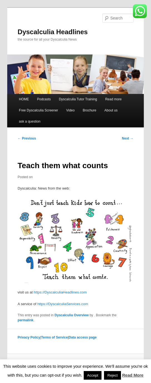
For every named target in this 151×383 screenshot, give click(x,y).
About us (110, 110)
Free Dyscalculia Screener (38, 110)
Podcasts (44, 99)
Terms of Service (54, 337)
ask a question (29, 121)
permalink (25, 320)
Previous (27, 138)
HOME (24, 99)
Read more (113, 99)
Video (70, 110)
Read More (132, 375)
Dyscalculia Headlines (53, 32)
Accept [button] (92, 375)
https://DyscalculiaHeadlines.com (60, 292)
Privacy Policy (29, 337)
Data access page (83, 337)
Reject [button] (112, 375)
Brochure (89, 110)
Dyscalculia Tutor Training (78, 99)
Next (127, 138)
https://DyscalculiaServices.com (62, 304)
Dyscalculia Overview (72, 315)
